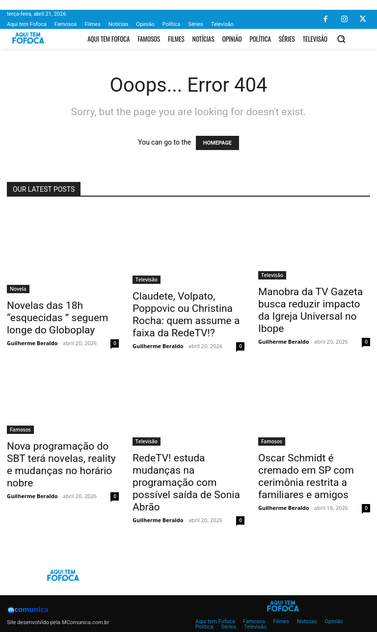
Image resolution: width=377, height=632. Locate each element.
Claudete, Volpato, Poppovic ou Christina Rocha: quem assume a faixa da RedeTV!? (186, 314)
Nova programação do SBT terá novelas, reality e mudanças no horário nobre (61, 464)
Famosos (20, 429)
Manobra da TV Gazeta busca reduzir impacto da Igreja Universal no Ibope (310, 310)
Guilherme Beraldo (32, 343)
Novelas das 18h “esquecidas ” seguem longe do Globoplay (57, 318)
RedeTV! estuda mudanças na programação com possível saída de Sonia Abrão (186, 482)
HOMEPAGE (217, 143)
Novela (18, 288)
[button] (341, 39)
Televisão (146, 279)
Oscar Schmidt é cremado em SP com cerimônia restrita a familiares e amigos (306, 476)
